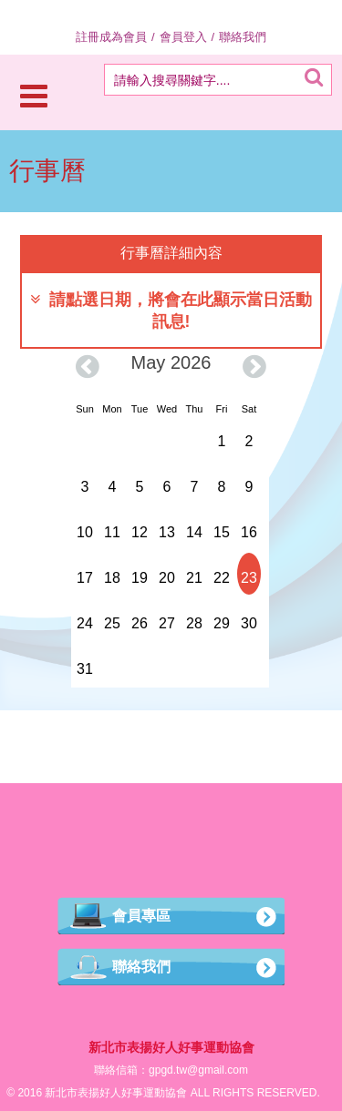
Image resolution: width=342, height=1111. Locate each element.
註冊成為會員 (111, 37)
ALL (200, 1092)
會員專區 (141, 915)
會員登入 (183, 37)
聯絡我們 (242, 37)
